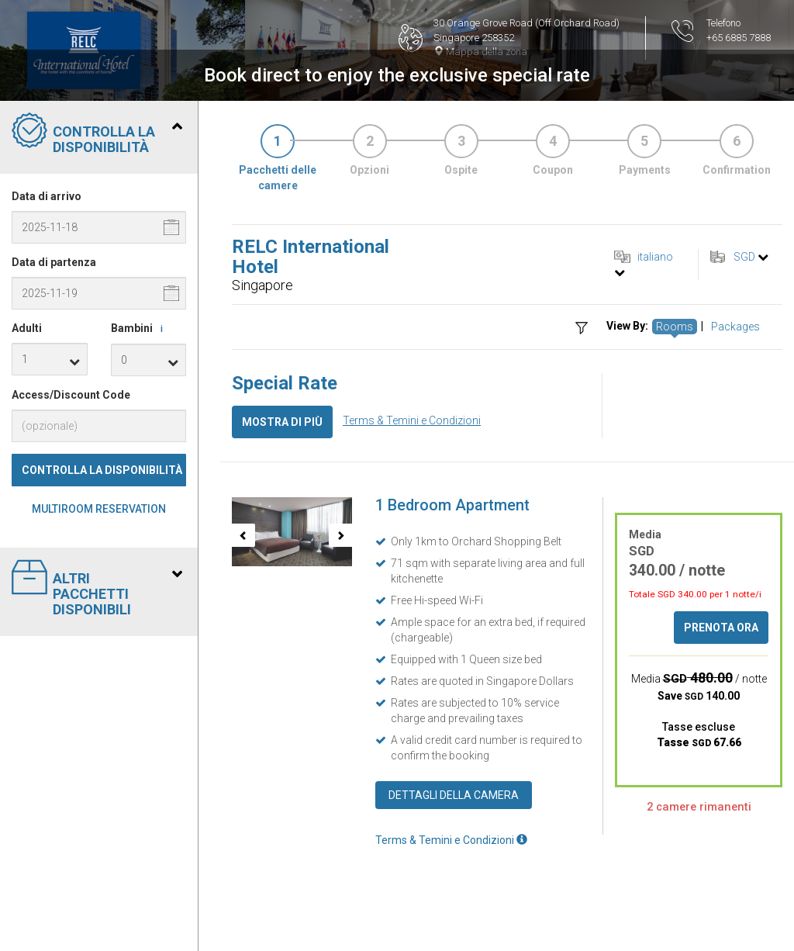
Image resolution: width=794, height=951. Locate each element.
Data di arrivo (46, 196)
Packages (735, 326)
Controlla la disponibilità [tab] (97, 133)
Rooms (674, 326)
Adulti (27, 328)
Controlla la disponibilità (102, 470)
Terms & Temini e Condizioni (412, 420)
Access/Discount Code (71, 395)
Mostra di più (282, 422)
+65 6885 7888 (738, 37)
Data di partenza (54, 262)
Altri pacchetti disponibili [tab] (97, 588)
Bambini (139, 329)
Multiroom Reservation (99, 509)
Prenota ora (721, 627)
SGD (744, 257)
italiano (655, 257)
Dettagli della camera (453, 795)
